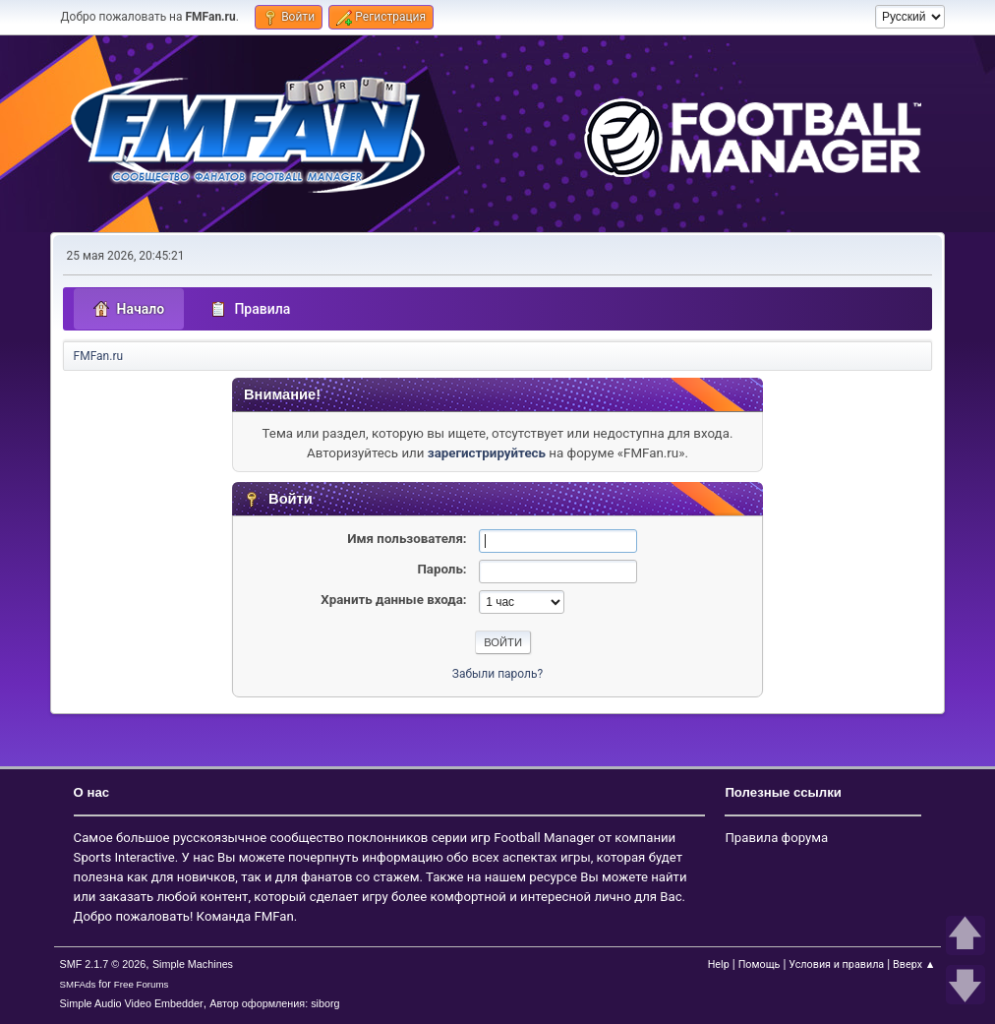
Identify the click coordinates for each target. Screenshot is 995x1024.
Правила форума (776, 837)
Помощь (759, 964)
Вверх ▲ (914, 964)
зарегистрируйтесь (487, 453)
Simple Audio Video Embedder (132, 1003)
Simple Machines (192, 964)
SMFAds (78, 984)
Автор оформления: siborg (274, 1003)
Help (719, 964)
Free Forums (141, 984)
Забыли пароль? (497, 674)
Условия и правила (836, 964)
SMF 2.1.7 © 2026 (103, 964)
